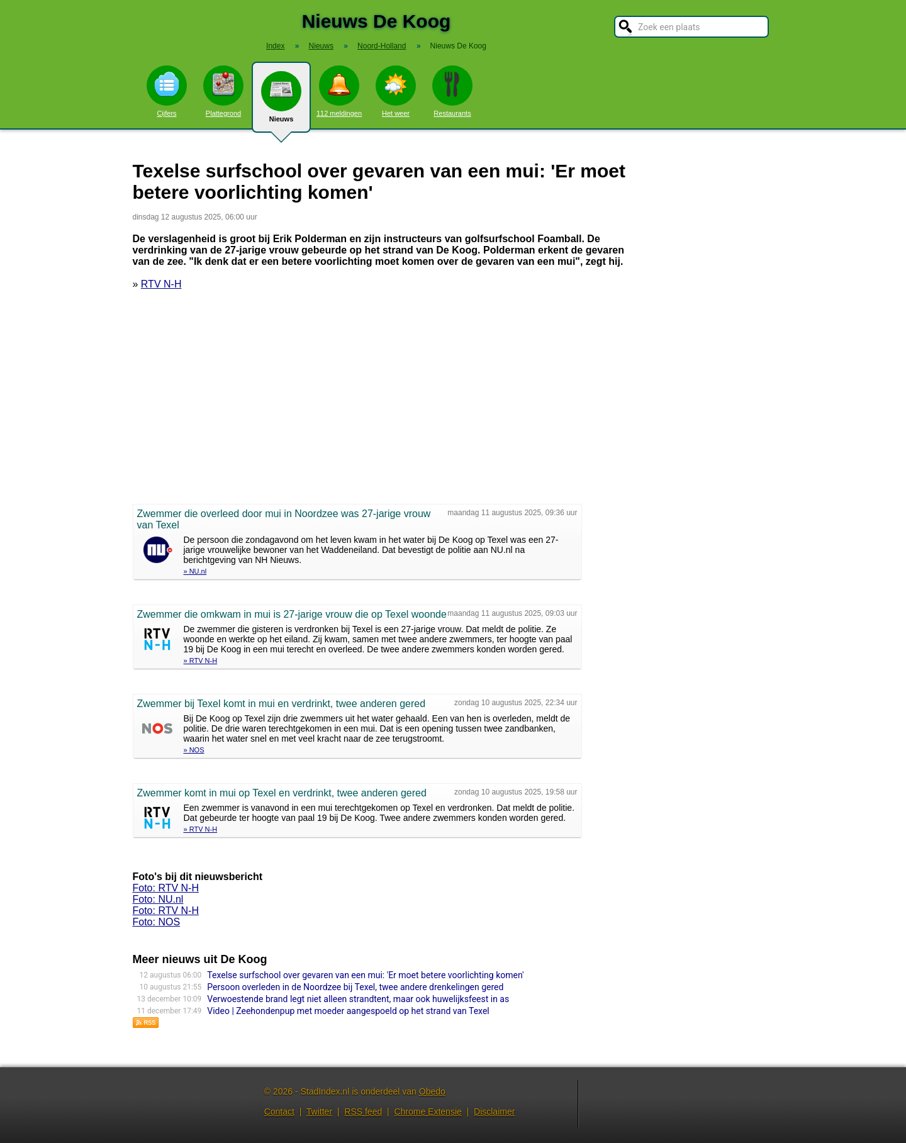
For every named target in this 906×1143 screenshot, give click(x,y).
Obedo (432, 1091)
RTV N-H (161, 284)
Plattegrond (223, 91)
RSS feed (363, 1112)
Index (275, 46)
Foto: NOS (157, 922)
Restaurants (452, 91)
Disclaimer (494, 1112)
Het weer (396, 91)
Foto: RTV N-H (166, 888)
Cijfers (167, 91)
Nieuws (281, 102)
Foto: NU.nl (158, 899)
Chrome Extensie (427, 1112)
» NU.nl (195, 571)
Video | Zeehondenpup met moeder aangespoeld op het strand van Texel (348, 1011)
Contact (279, 1112)
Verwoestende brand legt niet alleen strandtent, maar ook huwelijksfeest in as (358, 999)
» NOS (194, 750)
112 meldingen (339, 91)
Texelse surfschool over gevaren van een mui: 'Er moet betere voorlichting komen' (365, 975)
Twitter (319, 1112)
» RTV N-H (201, 660)
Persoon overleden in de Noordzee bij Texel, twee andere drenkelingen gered (355, 987)
